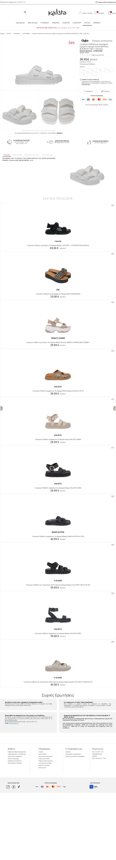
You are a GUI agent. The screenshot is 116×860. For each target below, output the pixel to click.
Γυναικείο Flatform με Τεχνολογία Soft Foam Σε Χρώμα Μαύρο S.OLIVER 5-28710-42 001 (58, 585)
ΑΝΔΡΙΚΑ (55, 23)
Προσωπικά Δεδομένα (45, 756)
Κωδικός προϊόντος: (86, 51)
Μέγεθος (82, 67)
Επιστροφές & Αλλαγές (15, 763)
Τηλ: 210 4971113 (97, 752)
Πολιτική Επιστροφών (92, 105)
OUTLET (87, 23)
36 (84, 70)
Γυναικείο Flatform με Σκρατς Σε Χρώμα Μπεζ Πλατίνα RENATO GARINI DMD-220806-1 (58, 342)
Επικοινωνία (42, 767)
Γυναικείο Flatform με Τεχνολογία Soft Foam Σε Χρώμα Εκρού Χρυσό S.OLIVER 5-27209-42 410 (58, 682)
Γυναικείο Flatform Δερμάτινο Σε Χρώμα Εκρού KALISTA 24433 (58, 439)
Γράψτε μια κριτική (97, 55)
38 (100, 70)
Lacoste (58, 241)
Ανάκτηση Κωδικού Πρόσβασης (75, 756)
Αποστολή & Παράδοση (15, 756)
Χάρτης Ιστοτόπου (44, 765)
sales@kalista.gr (14, 723)
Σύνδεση (84, 13)
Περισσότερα (86, 84)
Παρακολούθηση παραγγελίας (106, 2)
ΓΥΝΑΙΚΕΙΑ (45, 23)
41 (92, 74)
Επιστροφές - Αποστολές (32, 155)
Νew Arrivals (32, 23)
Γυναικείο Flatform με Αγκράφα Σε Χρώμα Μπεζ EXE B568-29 (58, 294)
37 (92, 70)
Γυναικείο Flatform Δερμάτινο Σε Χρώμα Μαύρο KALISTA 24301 (58, 633)
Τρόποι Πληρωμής (13, 758)
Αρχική (2, 33)
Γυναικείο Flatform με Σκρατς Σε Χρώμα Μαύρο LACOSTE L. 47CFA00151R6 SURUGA (58, 245)
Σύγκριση (105, 91)
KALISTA (58, 387)
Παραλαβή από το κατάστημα (17, 754)
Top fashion (20, 23)
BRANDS (97, 23)
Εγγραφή (90, 13)
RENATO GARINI (58, 338)
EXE (58, 290)
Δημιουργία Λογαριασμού (73, 754)
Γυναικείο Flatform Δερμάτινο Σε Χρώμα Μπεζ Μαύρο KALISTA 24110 (58, 391)
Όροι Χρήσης (104, 105)
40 (84, 74)
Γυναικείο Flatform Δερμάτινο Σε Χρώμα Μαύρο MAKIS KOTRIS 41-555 (58, 536)
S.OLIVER (58, 581)
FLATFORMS (26, 33)
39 (109, 70)
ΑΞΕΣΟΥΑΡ (77, 23)
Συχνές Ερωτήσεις (44, 758)
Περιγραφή (6, 155)
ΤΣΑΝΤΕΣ (66, 23)
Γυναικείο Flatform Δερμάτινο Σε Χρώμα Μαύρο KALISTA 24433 (58, 488)
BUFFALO (60, 133)
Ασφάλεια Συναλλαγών (15, 761)
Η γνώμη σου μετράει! (45, 763)
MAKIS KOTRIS (58, 532)
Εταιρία (41, 752)
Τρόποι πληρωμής (47, 155)
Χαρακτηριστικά (17, 155)
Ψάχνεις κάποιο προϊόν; (46, 761)
